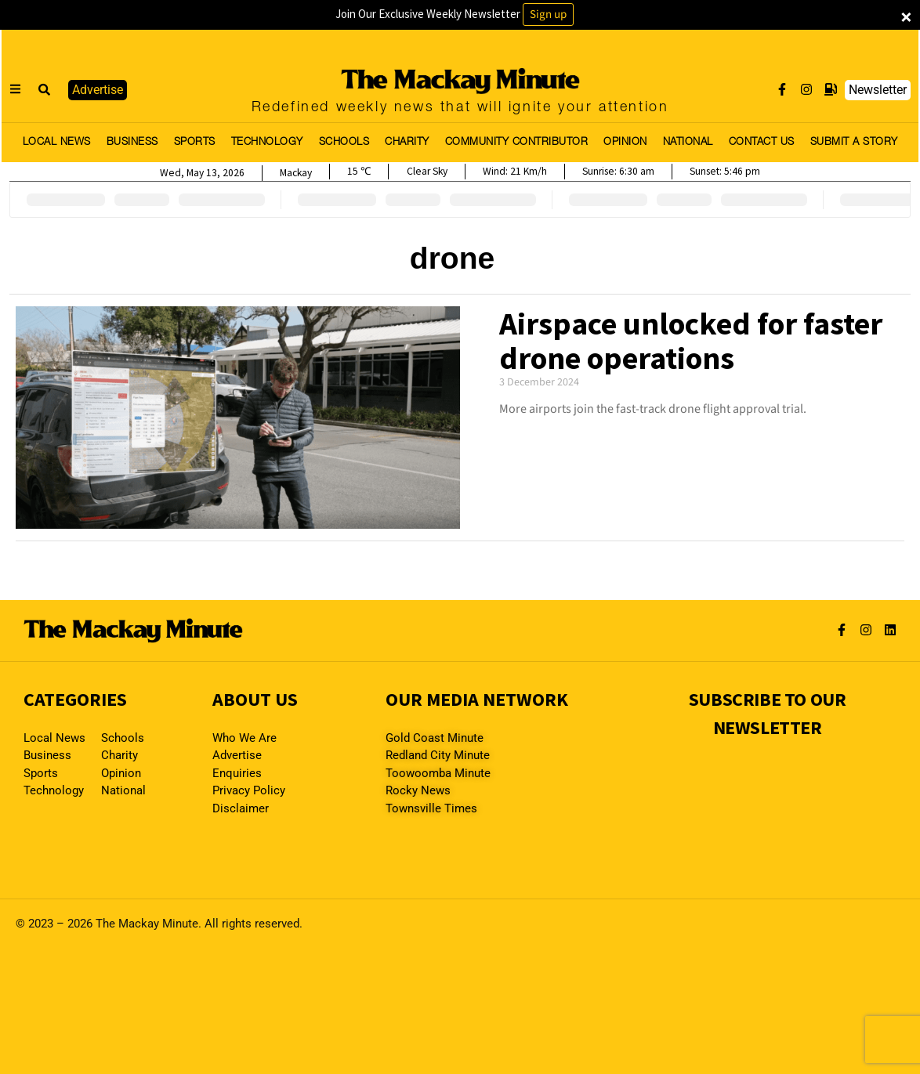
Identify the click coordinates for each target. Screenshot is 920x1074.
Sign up (548, 14)
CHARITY (407, 142)
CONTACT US (762, 142)
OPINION (625, 142)
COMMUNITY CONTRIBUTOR (517, 142)
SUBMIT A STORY (854, 142)
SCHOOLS (344, 142)
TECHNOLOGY (267, 142)
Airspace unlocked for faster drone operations (690, 341)
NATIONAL (688, 142)
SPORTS (195, 142)
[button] (44, 90)
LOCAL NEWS (57, 142)
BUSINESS (132, 142)
